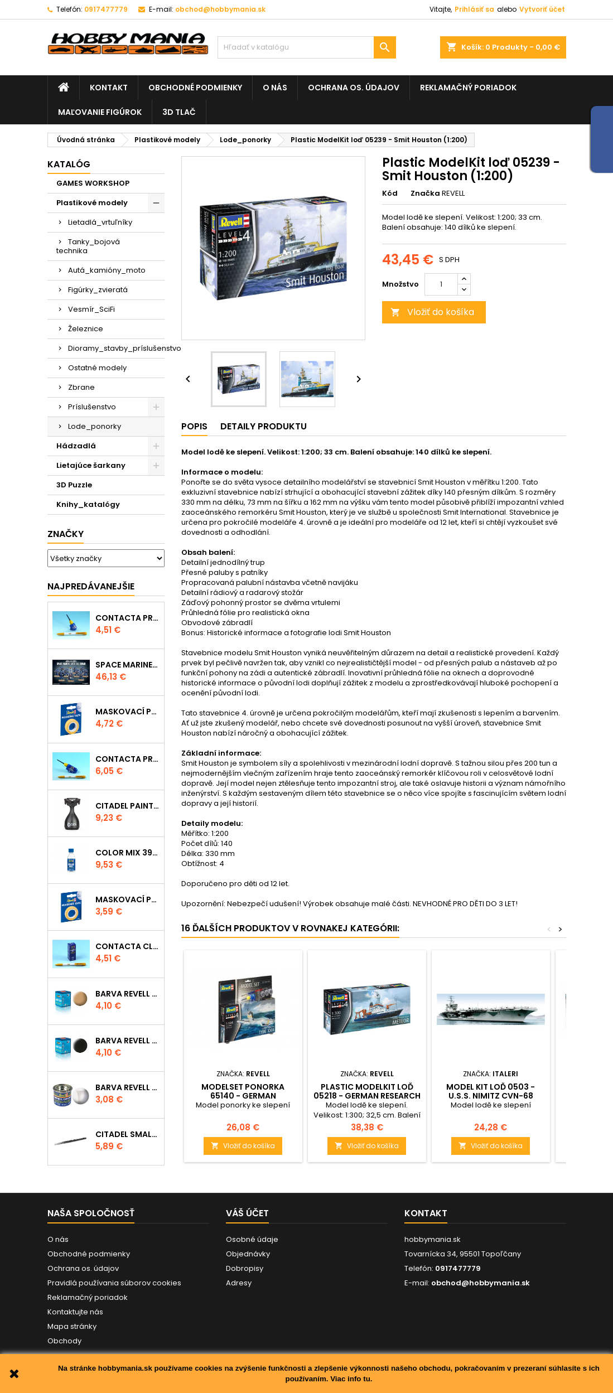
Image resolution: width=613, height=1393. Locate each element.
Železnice (85, 328)
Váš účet (247, 1213)
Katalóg (68, 164)
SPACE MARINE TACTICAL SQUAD (127, 664)
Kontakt (109, 87)
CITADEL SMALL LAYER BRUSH (127, 1134)
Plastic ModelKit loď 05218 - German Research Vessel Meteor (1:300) (367, 1095)
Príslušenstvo (92, 407)
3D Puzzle (74, 485)
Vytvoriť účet (542, 9)
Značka (425, 193)
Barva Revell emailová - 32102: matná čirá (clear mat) (127, 1087)
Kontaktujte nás (75, 1312)
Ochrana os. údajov (353, 87)
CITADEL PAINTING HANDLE (127, 805)
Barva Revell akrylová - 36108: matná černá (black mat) (127, 1040)
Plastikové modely (92, 202)
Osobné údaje (252, 1239)
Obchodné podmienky (195, 87)
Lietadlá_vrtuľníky (100, 222)
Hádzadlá (76, 446)
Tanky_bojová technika (88, 246)
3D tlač (179, 112)
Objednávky (248, 1254)
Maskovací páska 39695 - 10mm (127, 711)
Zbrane (81, 387)
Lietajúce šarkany (91, 465)
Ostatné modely (97, 367)
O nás (275, 87)
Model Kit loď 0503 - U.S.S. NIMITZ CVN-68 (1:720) (490, 1095)
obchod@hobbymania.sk (220, 9)
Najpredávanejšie (90, 586)
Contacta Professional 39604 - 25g (127, 758)
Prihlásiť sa (474, 9)
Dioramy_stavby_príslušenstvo (116, 348)
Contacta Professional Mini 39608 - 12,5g (127, 617)
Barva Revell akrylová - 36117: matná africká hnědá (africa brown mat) (127, 993)
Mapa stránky (71, 1326)
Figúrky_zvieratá (98, 289)
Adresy (239, 1283)
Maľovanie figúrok (100, 112)
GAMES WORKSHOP (92, 183)
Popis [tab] (194, 426)
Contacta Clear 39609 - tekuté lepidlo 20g (127, 946)
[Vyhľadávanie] (307, 47)
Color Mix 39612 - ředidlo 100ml (127, 852)
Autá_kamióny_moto (107, 270)
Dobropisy (244, 1268)
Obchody (64, 1341)
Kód (390, 193)
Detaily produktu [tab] (263, 426)
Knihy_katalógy (88, 504)
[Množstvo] (441, 284)
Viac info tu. (351, 1379)
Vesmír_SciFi (91, 309)
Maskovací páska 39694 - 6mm (127, 899)
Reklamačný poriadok (468, 87)
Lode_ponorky (94, 426)
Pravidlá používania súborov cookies (114, 1283)
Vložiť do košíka (432, 312)
